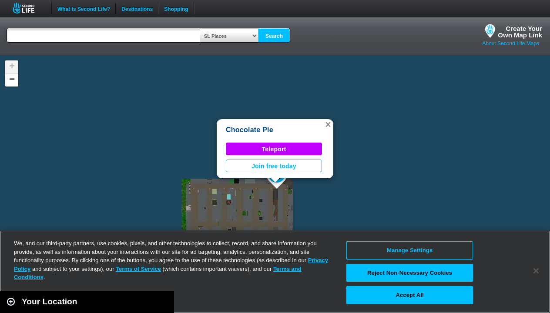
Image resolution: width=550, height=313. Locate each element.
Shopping (176, 8)
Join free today (274, 166)
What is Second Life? (83, 8)
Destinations (137, 8)
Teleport (274, 149)
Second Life (28, 8)
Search (274, 36)
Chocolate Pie (249, 129)
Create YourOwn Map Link (520, 32)
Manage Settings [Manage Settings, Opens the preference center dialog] (410, 250)
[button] (328, 124)
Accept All (409, 295)
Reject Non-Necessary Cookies (409, 273)
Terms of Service (138, 269)
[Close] (536, 270)
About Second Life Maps (510, 43)
